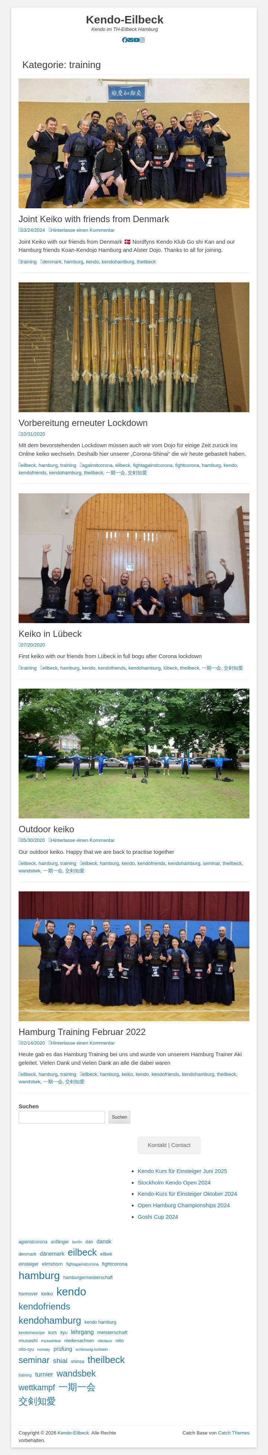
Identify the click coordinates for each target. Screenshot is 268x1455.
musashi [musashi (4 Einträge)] (28, 1340)
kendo (92, 262)
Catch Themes (233, 1433)
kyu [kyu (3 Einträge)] (63, 1332)
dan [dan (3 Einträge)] (89, 1241)
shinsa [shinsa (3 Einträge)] (77, 1361)
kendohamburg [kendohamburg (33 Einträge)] (50, 1320)
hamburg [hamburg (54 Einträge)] (39, 1275)
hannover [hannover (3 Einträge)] (28, 1294)
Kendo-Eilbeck (124, 19)
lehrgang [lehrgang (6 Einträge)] (82, 1332)
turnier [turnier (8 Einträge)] (44, 1374)
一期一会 (115, 472)
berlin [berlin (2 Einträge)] (77, 1242)
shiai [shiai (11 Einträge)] (60, 1361)
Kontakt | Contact (169, 1145)
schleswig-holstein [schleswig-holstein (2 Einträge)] (92, 1349)
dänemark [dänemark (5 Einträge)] (52, 1254)
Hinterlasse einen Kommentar (83, 230)
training (29, 262)
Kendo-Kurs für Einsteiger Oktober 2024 (187, 1193)
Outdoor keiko (46, 829)
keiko (127, 1074)
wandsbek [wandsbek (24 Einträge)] (76, 1373)
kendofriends (32, 472)
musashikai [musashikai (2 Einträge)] (51, 1341)
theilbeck (146, 262)
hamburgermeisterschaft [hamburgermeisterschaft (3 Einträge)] (88, 1277)
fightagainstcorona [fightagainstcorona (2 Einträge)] (82, 1264)
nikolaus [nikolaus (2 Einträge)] (105, 1341)
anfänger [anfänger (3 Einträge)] (60, 1241)
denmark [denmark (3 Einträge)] (27, 1254)
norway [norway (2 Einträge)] (43, 1349)
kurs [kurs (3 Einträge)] (52, 1332)
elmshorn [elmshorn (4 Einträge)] (52, 1264)
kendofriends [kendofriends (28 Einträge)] (44, 1306)
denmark (51, 262)
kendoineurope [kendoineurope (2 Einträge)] (32, 1332)
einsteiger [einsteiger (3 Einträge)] (28, 1264)
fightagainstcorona (152, 465)
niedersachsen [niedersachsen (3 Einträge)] (79, 1340)
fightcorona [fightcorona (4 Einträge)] (114, 1264)
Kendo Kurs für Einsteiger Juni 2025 (182, 1171)
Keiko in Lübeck (50, 634)
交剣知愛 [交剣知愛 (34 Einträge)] (37, 1401)
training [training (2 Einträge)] (25, 1375)
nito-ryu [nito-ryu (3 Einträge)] (26, 1349)
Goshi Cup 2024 (158, 1217)
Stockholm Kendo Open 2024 (174, 1182)
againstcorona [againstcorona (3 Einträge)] (33, 1241)
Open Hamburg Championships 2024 (184, 1205)
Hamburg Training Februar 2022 (82, 1032)
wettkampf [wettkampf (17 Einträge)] (37, 1387)
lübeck (170, 668)
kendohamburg (118, 262)
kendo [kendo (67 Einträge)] (71, 1291)
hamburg (73, 262)
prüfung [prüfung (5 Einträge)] (63, 1349)
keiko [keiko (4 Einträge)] (47, 1294)
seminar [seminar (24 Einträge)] (34, 1360)
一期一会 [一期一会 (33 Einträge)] (77, 1387)
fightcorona (187, 465)
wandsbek (30, 871)
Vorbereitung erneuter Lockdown (83, 423)
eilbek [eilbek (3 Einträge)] (106, 1254)
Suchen (29, 1106)
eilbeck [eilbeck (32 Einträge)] (82, 1252)
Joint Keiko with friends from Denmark (94, 219)
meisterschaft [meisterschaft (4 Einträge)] (112, 1332)
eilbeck (28, 465)
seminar (211, 863)
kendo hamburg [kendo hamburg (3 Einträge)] (100, 1322)
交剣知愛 (137, 472)
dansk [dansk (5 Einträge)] (103, 1241)
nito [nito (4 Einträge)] (119, 1340)
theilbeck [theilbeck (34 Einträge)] (106, 1360)
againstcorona (97, 465)
